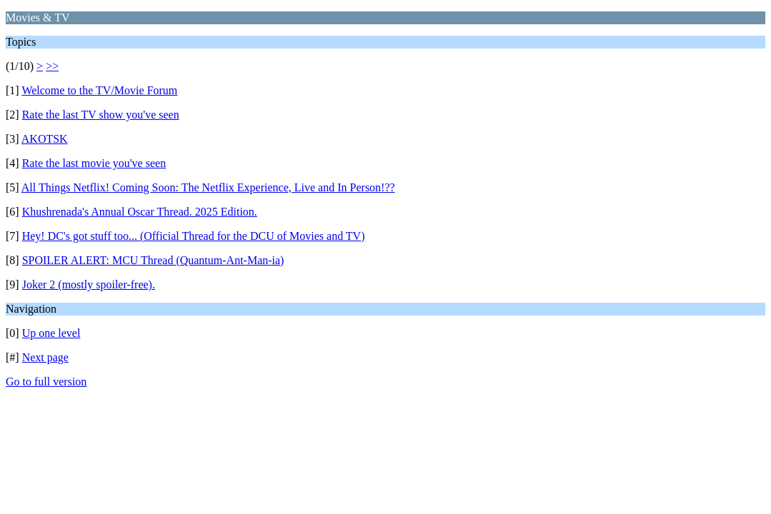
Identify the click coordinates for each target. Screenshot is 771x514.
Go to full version (46, 382)
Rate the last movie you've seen (94, 163)
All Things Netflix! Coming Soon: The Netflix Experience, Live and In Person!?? (208, 187)
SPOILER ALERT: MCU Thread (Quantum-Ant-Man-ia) (153, 260)
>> (52, 66)
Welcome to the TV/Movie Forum (99, 90)
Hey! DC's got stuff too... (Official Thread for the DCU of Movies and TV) (193, 236)
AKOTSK (44, 139)
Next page (45, 357)
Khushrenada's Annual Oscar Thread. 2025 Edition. (139, 212)
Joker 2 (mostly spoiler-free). (88, 284)
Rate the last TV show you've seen (100, 115)
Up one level (51, 333)
